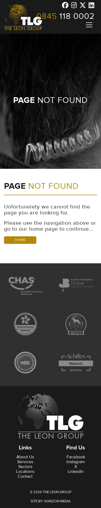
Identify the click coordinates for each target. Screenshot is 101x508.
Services (25, 462)
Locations (25, 471)
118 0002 (65, 16)
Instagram (76, 462)
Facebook (76, 457)
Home (20, 240)
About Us (25, 457)
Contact (25, 476)
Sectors (25, 466)
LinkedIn (76, 471)
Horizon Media (57, 501)
